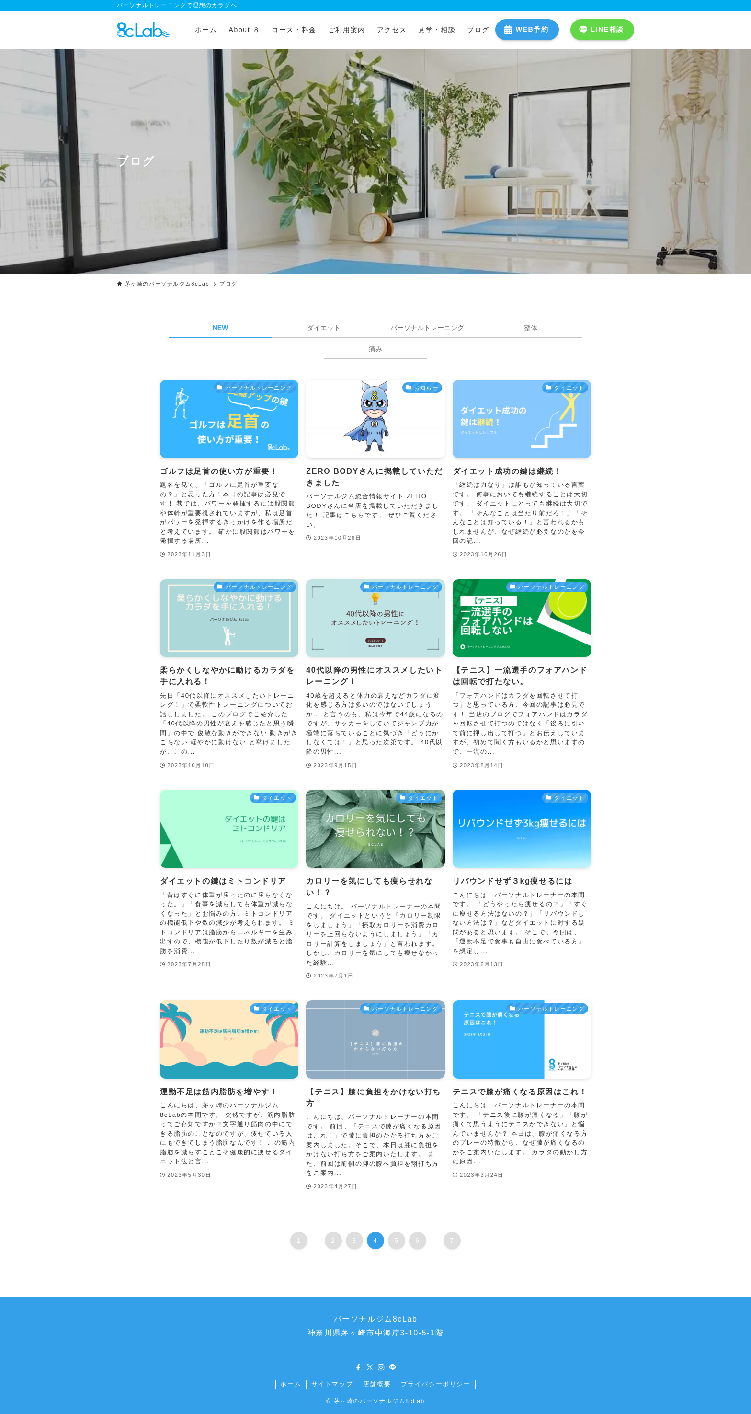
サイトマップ (332, 1384)
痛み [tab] (375, 349)
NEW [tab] (220, 328)
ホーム (290, 1384)
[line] (392, 1367)
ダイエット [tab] (324, 328)
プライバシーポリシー (436, 1384)
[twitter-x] (369, 1367)
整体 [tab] (530, 328)
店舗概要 (377, 1384)
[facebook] (358, 1367)
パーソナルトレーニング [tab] (427, 328)
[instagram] (381, 1367)
